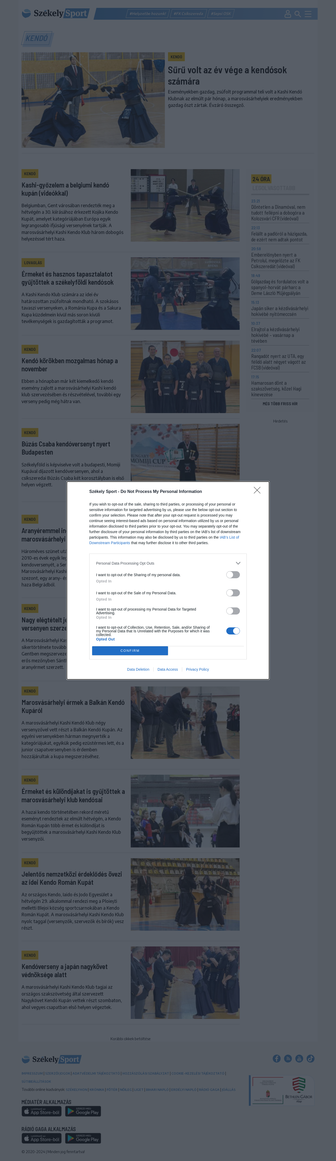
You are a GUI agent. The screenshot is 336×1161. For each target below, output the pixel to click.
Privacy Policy (197, 669)
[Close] (259, 492)
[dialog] (168, 580)
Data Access (168, 669)
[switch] (233, 574)
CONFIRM (130, 651)
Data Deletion (138, 669)
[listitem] (168, 563)
